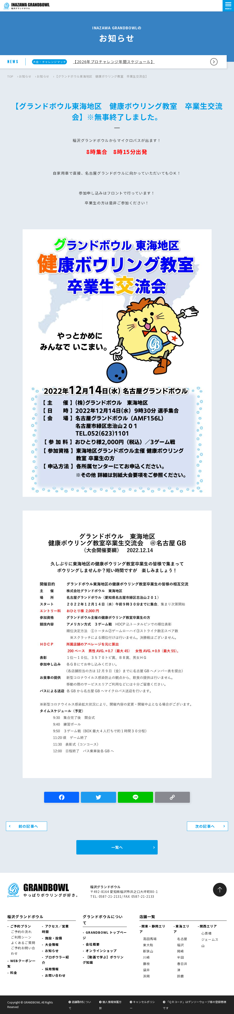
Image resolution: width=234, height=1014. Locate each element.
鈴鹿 (180, 976)
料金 (13, 972)
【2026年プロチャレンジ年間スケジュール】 (114, 61)
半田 (180, 957)
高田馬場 (150, 938)
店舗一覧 (147, 916)
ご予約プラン (20, 926)
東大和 (148, 945)
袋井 (146, 970)
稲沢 (180, 945)
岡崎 (180, 951)
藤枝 (146, 963)
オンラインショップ (101, 950)
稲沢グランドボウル (25, 916)
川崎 (146, 957)
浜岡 (146, 976)
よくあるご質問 (23, 942)
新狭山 (148, 951)
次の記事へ (205, 826)
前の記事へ (28, 826)
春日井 (182, 963)
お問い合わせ (55, 975)
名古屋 (182, 938)
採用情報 (52, 969)
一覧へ (117, 847)
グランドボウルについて (103, 919)
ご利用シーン (21, 937)
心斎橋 (206, 933)
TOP (10, 76)
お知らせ (25, 76)
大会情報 (52, 944)
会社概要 (92, 944)
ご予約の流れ (21, 931)
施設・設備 (53, 938)
